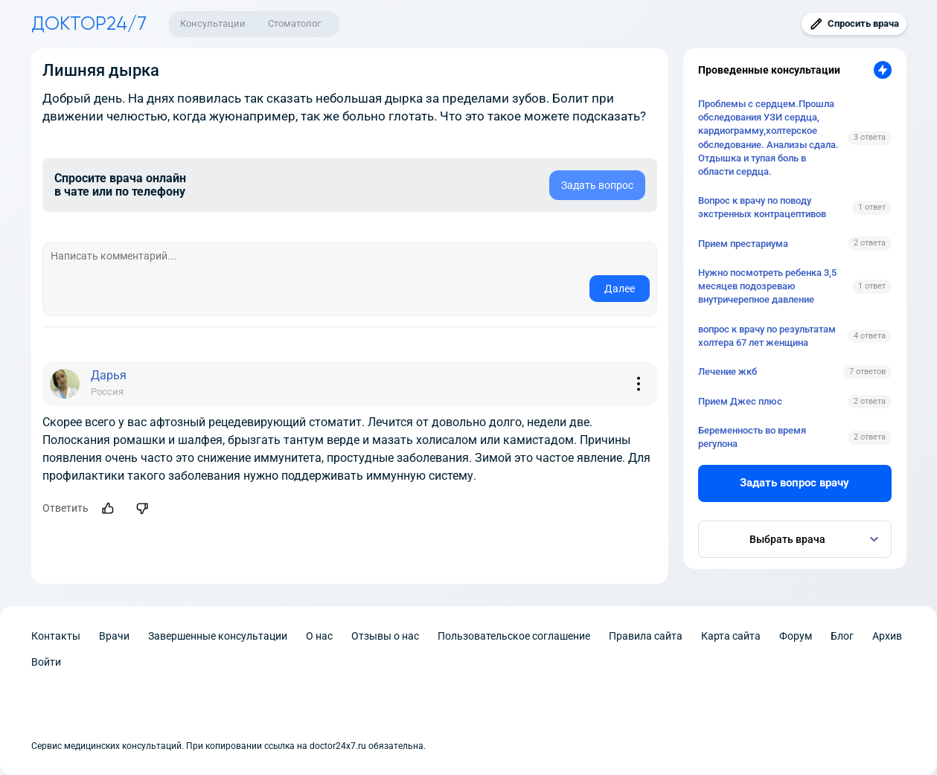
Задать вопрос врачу (794, 482)
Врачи (114, 636)
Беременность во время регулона (752, 437)
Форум (795, 636)
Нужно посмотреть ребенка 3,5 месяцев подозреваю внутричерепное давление (767, 286)
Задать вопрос (597, 185)
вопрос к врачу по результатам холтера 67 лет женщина (767, 336)
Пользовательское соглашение (514, 636)
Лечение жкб (727, 371)
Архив (887, 636)
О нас (319, 636)
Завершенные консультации (217, 636)
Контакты (55, 636)
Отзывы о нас (385, 636)
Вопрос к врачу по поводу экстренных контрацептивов (762, 207)
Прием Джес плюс (740, 401)
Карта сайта (731, 636)
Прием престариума (743, 243)
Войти (46, 662)
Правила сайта (645, 636)
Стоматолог (294, 23)
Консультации (213, 23)
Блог (842, 636)
